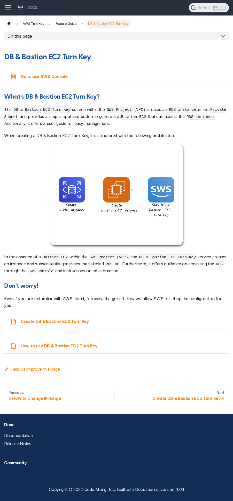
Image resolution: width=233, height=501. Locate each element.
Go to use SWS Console (38, 76)
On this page (19, 36)
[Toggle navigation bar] (8, 8)
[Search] (209, 7)
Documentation (18, 435)
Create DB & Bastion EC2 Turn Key (49, 322)
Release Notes (17, 443)
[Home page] (9, 24)
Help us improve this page (32, 369)
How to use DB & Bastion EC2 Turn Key (53, 346)
